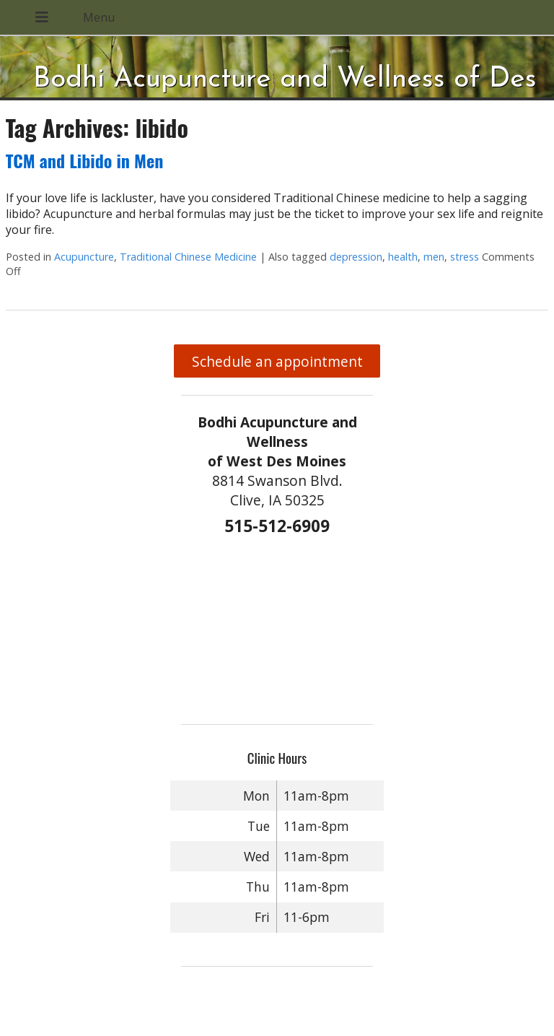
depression (356, 257)
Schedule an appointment (277, 361)
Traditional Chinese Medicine (188, 257)
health (403, 257)
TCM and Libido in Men (85, 160)
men (433, 257)
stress (464, 257)
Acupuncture (84, 257)
